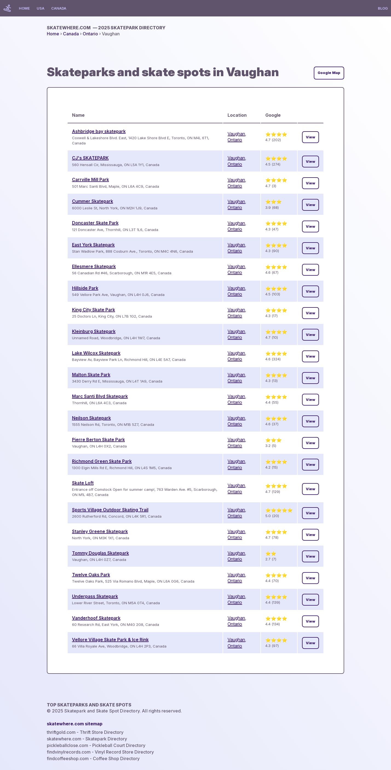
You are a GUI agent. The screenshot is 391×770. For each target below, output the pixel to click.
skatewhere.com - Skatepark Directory (87, 739)
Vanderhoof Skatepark (96, 618)
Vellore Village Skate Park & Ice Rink (110, 639)
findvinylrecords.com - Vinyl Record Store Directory (100, 752)
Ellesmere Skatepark (94, 266)
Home (24, 8)
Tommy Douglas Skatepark (100, 553)
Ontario (90, 33)
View (310, 137)
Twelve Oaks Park (91, 574)
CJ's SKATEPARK (90, 158)
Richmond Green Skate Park (102, 461)
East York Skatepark (93, 244)
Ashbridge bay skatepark (99, 131)
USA (40, 8)
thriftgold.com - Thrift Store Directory (85, 732)
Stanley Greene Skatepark (100, 531)
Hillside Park (85, 288)
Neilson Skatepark (91, 418)
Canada (58, 8)
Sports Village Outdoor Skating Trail (110, 509)
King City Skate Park (93, 309)
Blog (383, 8)
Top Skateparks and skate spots (89, 705)
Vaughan (236, 133)
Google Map (329, 73)
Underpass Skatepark (95, 596)
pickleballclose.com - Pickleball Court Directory (96, 745)
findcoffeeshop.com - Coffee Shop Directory (93, 758)
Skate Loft (83, 483)
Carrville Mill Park (90, 179)
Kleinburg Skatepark (94, 331)
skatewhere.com (106, 28)
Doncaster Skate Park (95, 223)
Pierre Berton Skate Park (98, 439)
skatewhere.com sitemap (74, 723)
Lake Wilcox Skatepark (96, 353)
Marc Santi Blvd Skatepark (100, 396)
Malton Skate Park (91, 374)
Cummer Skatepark (92, 201)
